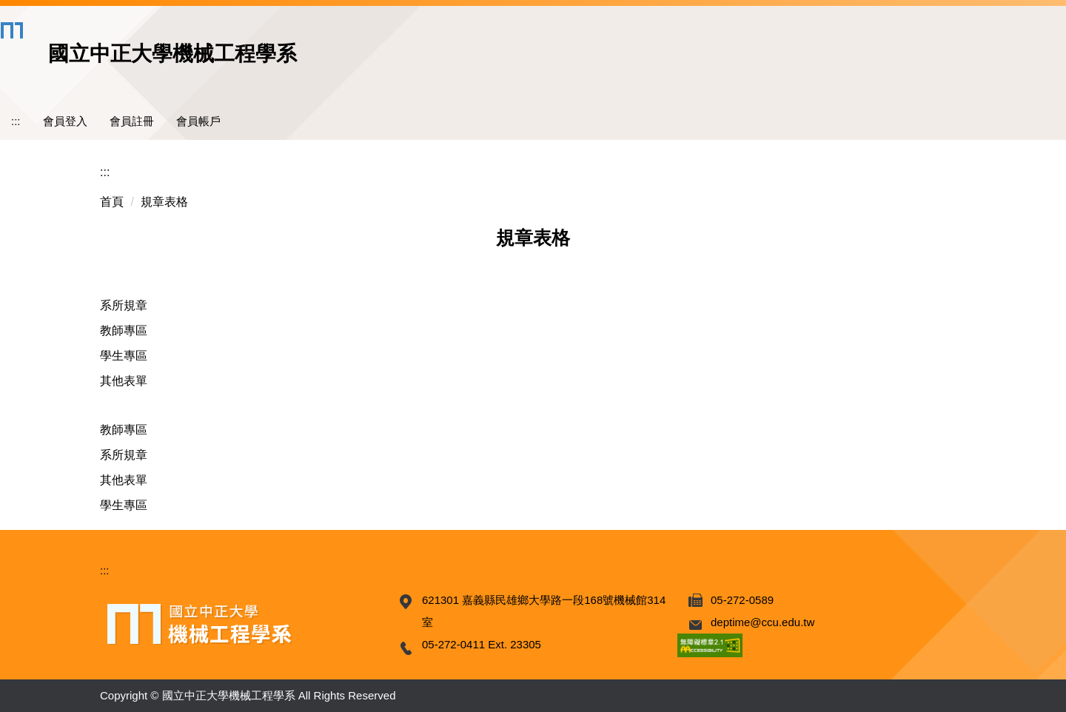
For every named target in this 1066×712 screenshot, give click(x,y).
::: (16, 121)
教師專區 (123, 330)
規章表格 (164, 201)
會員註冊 (132, 121)
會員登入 (65, 121)
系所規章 (123, 305)
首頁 (112, 201)
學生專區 (123, 355)
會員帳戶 (198, 121)
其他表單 (123, 381)
